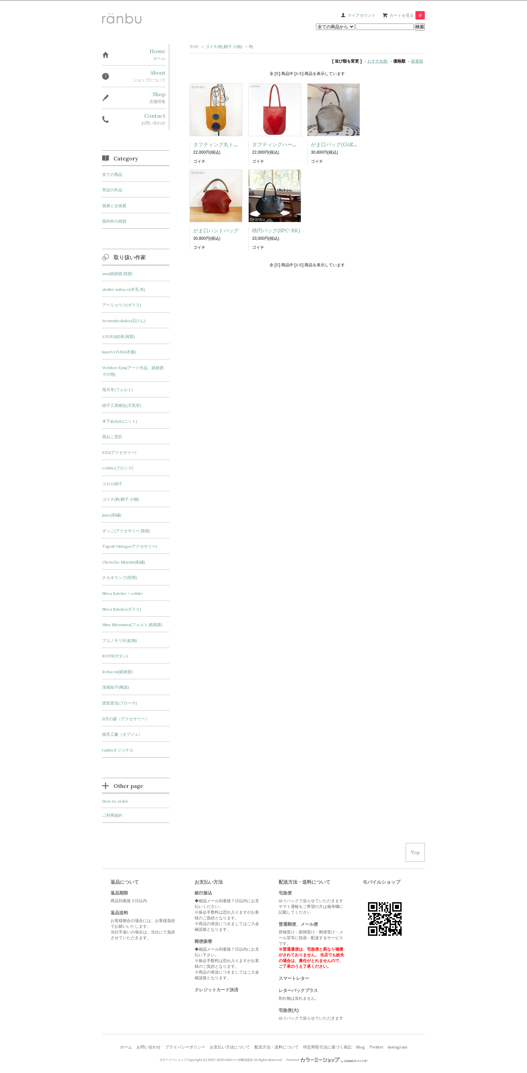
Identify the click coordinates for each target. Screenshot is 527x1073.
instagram (397, 1046)
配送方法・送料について (276, 1046)
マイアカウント (362, 15)
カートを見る (407, 15)
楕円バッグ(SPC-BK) (276, 230)
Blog (360, 1046)
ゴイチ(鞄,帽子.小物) (223, 46)
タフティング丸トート (218, 144)
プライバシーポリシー (185, 1046)
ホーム (126, 1046)
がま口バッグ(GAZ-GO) (338, 144)
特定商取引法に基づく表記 (327, 1046)
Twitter (376, 1046)
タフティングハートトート (282, 144)
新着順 (417, 61)
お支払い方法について (230, 1046)
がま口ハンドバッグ (216, 230)
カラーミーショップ (173, 1060)
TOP (194, 46)
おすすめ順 (377, 61)
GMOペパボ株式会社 (238, 1060)
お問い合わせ (148, 1046)
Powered (327, 1060)
